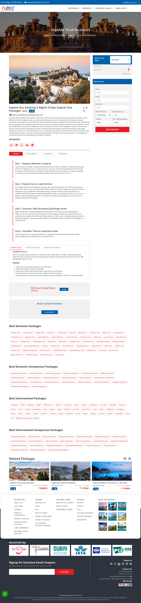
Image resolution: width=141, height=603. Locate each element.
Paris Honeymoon (110, 445)
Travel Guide (120, 8)
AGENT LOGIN (62, 506)
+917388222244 (125, 571)
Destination (73, 8)
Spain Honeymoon (66, 441)
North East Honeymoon (90, 373)
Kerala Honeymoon (35, 373)
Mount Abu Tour (45, 350)
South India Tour (71, 337)
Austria (35, 414)
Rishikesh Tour (75, 341)
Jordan (61, 414)
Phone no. (99, 104)
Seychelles (112, 405)
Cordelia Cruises (31, 355)
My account (130, 2)
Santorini (44, 414)
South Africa (86, 409)
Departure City (118, 112)
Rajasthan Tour (30, 337)
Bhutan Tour (82, 333)
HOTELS (80, 506)
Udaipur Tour (15, 350)
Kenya (20, 414)
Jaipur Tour (108, 346)
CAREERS (17, 509)
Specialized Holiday (103, 8)
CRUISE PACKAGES (84, 516)
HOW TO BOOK (41, 513)
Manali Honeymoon (34, 378)
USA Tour (102, 414)
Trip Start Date (100, 112)
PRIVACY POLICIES (21, 519)
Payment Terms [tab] (16, 248)
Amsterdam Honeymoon (19, 450)
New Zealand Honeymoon (74, 445)
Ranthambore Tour (60, 350)
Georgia (93, 414)
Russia (13, 414)
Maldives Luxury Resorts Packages (27, 418)
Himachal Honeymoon (52, 373)
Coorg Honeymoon (68, 382)
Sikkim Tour (106, 333)
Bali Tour (59, 405)
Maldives (31, 405)
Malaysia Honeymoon (38, 450)
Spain (59, 409)
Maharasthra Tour (17, 355)
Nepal (39, 405)
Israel (78, 414)
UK (12, 418)
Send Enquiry (112, 129)
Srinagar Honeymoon (39, 386)
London (27, 409)
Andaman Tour (95, 333)
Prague (85, 414)
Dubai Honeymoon (49, 437)
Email (97, 97)
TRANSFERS (81, 520)
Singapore (14, 405)
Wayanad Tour (97, 346)
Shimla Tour (52, 341)
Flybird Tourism (67, 595)
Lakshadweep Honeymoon (20, 386)
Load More (49, 312)
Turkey (76, 405)
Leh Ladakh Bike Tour (31, 346)
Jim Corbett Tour (88, 341)
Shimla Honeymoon (17, 378)
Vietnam (67, 409)
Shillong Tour (91, 350)
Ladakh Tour (40, 333)
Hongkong (120, 409)
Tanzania (53, 414)
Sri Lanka (103, 405)
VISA (79, 509)
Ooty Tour (14, 341)
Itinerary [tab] (16, 154)
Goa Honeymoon (36, 382)
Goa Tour (72, 333)
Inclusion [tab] (48, 154)
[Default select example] (103, 122)
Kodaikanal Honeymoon (19, 382)
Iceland (52, 409)
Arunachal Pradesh (103, 341)
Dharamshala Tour (83, 346)
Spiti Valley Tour (43, 337)
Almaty (110, 414)
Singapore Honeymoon (66, 437)
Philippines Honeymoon (54, 445)
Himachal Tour (28, 333)
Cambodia (69, 414)
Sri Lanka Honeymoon (93, 445)
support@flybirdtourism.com (36, 2)
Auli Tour (45, 346)
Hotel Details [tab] (32, 154)
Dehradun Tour (121, 337)
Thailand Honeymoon (18, 437)
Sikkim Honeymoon (107, 373)
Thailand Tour (48, 405)
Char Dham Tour (68, 346)
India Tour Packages (63, 35)
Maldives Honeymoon (102, 437)
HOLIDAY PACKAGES (85, 513)
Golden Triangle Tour (30, 350)
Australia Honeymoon (100, 441)
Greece (13, 409)
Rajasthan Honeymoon (71, 373)
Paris (20, 409)
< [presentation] (9, 78)
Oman (128, 414)
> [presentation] (90, 78)
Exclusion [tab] (63, 154)
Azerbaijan (119, 414)
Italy (45, 409)
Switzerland (93, 405)
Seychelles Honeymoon (19, 445)
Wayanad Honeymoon (102, 382)
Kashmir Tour (15, 333)
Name (97, 89)
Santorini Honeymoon (18, 441)
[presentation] (125, 458)
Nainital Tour (55, 346)
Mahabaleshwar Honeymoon (104, 378)
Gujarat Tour (59, 355)
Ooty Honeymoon (85, 378)
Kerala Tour (51, 333)
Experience (86, 8)
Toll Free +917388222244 (11, 2)
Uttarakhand (62, 333)
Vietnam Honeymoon (83, 441)
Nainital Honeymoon (69, 378)
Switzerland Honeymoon (119, 441)
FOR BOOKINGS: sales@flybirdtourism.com (115, 579)
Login (64, 289)
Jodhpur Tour (119, 346)
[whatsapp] (84, 107)
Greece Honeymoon (36, 445)
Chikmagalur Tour (39, 341)
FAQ (37, 509)
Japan (95, 409)
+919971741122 (125, 574)
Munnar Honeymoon (52, 382)
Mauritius (68, 405)
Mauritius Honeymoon (84, 437)
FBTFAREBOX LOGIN (64, 509)
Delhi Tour (97, 337)
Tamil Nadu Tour (16, 337)
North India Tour (57, 337)
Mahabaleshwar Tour (77, 350)
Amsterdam (37, 409)
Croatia (27, 414)
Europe (84, 405)
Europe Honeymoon (119, 437)
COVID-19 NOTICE (42, 520)
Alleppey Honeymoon (120, 382)
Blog (37, 506)
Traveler (98, 119)
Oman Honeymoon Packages (58, 450)
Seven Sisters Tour (46, 355)
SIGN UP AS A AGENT (64, 503)
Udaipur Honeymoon (84, 382)
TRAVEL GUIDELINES (43, 516)
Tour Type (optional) (120, 119)
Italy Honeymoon (52, 441)
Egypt (102, 409)
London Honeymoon (36, 441)
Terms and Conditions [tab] (52, 248)
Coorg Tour (102, 350)
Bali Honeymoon (34, 437)
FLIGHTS (80, 503)
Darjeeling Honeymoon (51, 378)
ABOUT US (18, 503)
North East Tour (85, 337)
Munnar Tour (113, 350)
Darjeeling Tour (16, 346)
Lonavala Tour (108, 337)
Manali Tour (63, 341)
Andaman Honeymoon (18, 373)
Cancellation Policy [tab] (32, 248)
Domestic (48, 35)
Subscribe (64, 572)
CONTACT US (40, 503)
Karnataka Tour (118, 333)
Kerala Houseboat (118, 341)
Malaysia (122, 405)
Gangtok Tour (25, 341)
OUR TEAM (18, 506)
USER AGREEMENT (21, 528)
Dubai (23, 405)
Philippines (110, 409)
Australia (76, 409)
